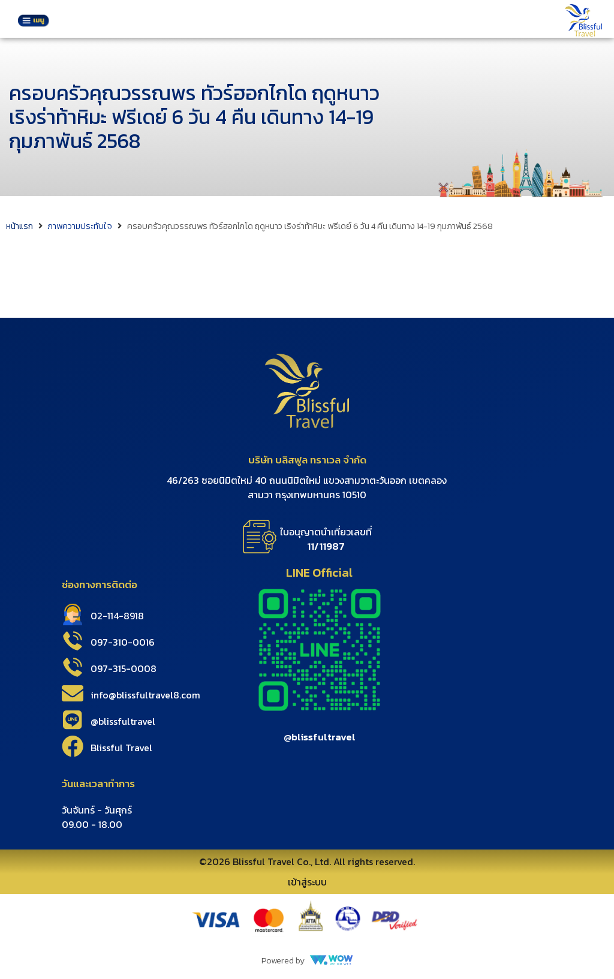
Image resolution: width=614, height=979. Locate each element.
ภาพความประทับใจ (79, 226)
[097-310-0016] (72, 641)
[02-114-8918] (72, 614)
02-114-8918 (117, 616)
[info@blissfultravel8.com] (72, 693)
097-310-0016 (123, 642)
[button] (33, 21)
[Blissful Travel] (72, 746)
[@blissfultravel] (72, 720)
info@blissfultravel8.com (145, 695)
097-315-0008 (123, 668)
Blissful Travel (121, 747)
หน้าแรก (19, 226)
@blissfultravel (123, 721)
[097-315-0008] (72, 667)
